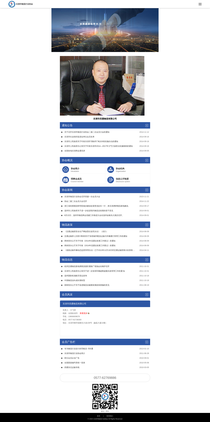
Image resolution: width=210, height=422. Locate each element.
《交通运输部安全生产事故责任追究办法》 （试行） (84, 231)
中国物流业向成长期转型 (73, 280)
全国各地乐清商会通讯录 (73, 151)
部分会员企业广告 (70, 358)
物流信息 (105, 259)
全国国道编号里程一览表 (73, 363)
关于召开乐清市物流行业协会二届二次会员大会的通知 (85, 132)
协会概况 (105, 160)
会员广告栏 (105, 341)
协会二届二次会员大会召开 (74, 201)
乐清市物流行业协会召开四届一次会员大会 (80, 196)
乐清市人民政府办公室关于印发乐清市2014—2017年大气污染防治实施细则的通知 (97, 146)
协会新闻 (105, 189)
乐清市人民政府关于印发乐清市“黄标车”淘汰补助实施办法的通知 (89, 141)
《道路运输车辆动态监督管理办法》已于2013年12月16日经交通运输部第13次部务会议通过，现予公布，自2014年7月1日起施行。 (98, 250)
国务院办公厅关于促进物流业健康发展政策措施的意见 (85, 285)
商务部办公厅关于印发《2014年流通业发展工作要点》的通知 (88, 241)
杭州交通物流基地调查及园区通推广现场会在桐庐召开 (85, 266)
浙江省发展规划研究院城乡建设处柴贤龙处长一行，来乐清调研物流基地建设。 (95, 206)
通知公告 (105, 125)
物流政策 (105, 224)
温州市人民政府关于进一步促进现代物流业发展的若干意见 (87, 211)
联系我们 (110, 416)
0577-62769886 (105, 378)
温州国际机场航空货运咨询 (74, 276)
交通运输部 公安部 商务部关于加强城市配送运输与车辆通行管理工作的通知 (94, 236)
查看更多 (85, 313)
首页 (98, 416)
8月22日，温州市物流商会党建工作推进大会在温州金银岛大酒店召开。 (92, 215)
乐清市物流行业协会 (20, 4)
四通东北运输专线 (70, 367)
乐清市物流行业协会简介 (73, 353)
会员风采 (105, 294)
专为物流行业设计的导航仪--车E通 (77, 349)
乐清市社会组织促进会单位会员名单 (77, 137)
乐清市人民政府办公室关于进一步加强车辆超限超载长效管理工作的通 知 (93, 271)
